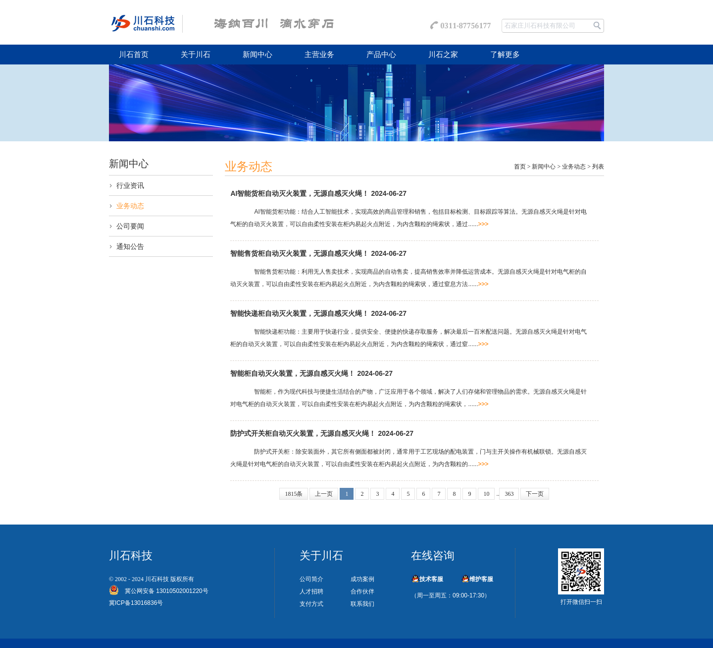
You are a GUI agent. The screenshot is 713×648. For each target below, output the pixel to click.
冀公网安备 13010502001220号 (163, 591)
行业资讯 (130, 185)
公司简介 (311, 579)
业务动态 (130, 206)
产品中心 (381, 55)
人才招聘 (311, 591)
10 (486, 493)
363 (509, 493)
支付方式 (311, 603)
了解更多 (505, 55)
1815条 (294, 493)
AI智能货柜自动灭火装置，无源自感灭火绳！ (299, 193)
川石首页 (134, 55)
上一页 (324, 493)
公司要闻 (130, 226)
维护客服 (481, 579)
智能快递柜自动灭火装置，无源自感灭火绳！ (299, 313)
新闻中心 (257, 55)
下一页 (535, 493)
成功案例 (362, 579)
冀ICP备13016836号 (136, 602)
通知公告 (130, 246)
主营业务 (319, 55)
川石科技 (157, 579)
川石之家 (443, 55)
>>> (483, 224)
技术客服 (431, 579)
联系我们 (362, 603)
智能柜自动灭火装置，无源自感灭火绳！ (292, 373)
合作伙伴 (362, 591)
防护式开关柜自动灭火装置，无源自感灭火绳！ (303, 433)
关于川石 (195, 55)
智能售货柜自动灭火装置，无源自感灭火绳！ (299, 253)
